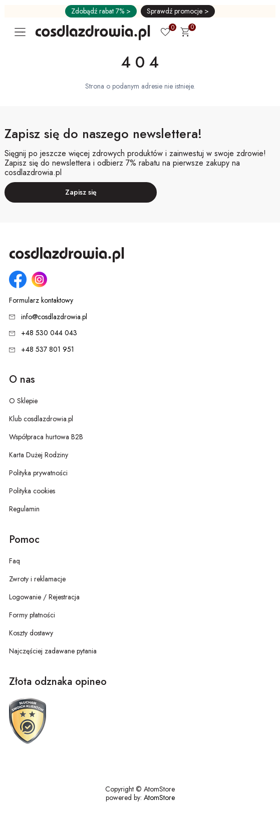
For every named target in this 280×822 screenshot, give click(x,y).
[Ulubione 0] (165, 33)
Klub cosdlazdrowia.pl (41, 419)
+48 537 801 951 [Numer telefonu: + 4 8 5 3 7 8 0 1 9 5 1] (47, 349)
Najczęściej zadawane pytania (53, 651)
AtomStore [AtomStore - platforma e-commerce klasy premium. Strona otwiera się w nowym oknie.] (159, 797)
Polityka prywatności (38, 473)
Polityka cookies (32, 491)
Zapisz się (81, 192)
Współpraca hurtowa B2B (46, 437)
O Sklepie (23, 401)
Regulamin (24, 509)
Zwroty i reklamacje (37, 579)
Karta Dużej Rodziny (38, 455)
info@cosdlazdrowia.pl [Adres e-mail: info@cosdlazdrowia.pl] (54, 317)
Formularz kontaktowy (41, 300)
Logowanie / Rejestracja (44, 597)
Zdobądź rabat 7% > (101, 11)
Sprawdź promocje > (178, 11)
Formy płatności (32, 615)
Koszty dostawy (31, 633)
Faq (14, 561)
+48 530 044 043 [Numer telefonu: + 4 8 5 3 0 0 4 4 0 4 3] (49, 333)
